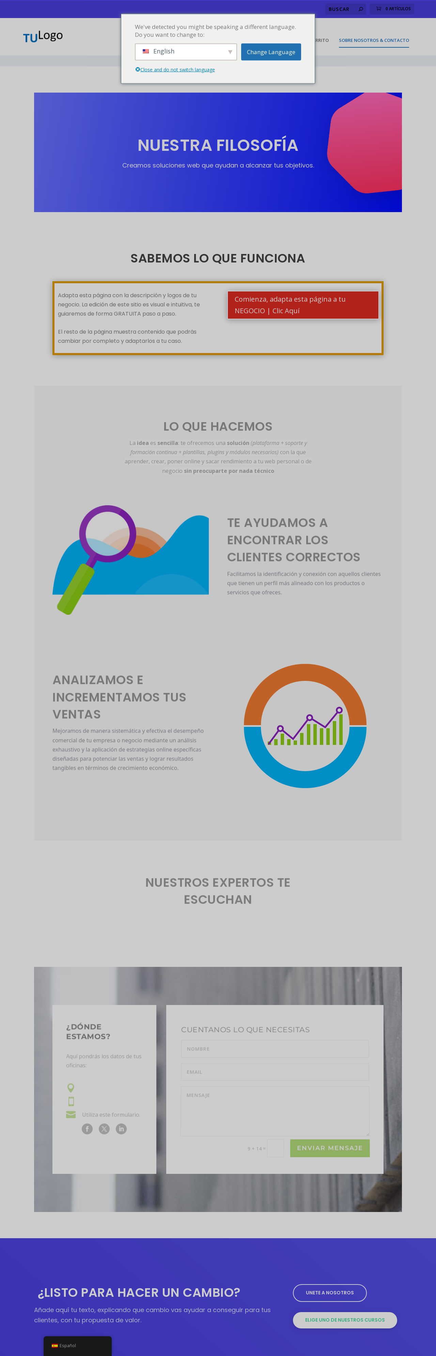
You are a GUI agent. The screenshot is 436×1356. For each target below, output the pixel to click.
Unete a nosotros (330, 1274)
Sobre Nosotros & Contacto (374, 33)
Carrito (319, 33)
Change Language (271, 52)
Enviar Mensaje (330, 1129)
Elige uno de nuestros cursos (345, 1301)
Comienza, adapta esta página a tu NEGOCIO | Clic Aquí (290, 286)
